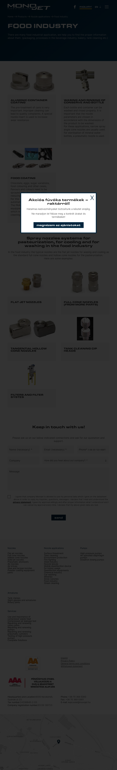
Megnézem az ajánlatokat (59, 225)
